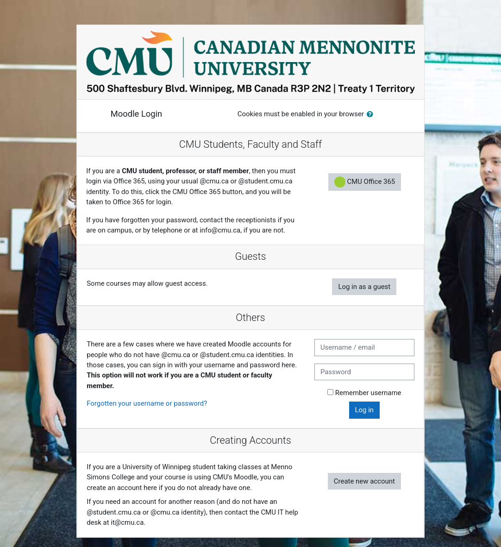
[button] (372, 114)
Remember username (368, 393)
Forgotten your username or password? (147, 403)
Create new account (364, 481)
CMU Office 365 (364, 182)
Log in (364, 410)
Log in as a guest (364, 287)
